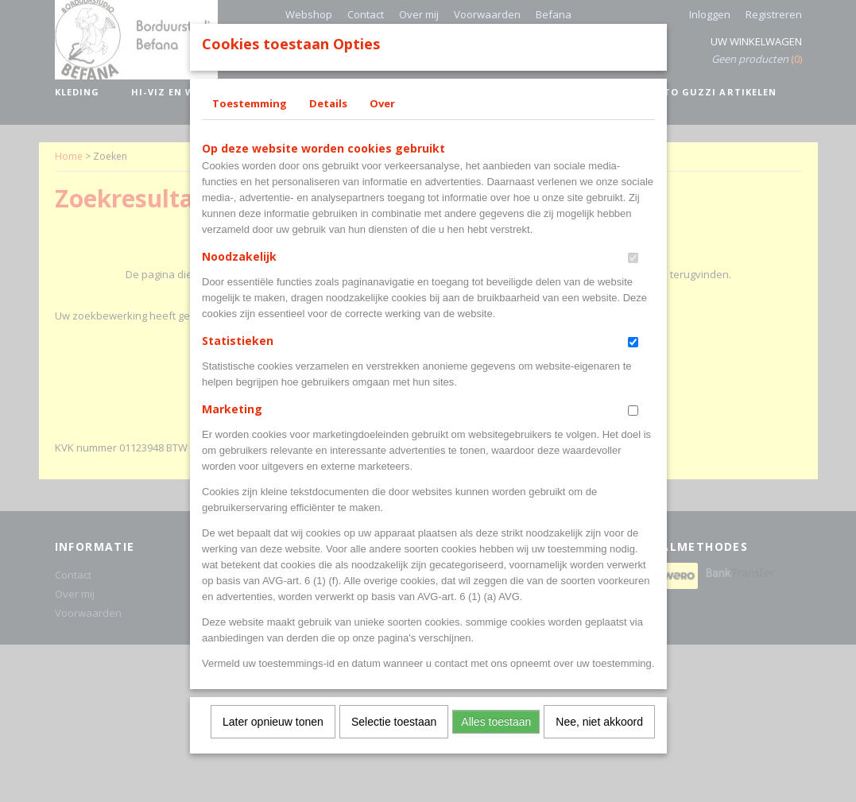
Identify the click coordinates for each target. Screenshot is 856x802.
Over (382, 124)
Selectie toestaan (393, 742)
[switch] (633, 278)
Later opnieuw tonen (273, 742)
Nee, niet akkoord (599, 742)
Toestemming (249, 124)
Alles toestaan (496, 742)
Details (328, 124)
